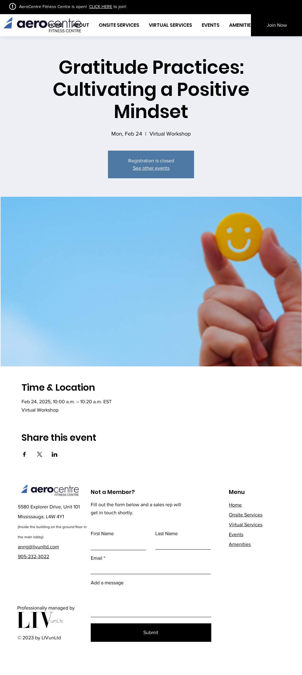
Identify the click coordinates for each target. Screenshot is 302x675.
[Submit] (151, 632)
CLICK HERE (100, 6)
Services (245, 524)
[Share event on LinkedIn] (55, 454)
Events (236, 534)
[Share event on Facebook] (24, 454)
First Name (102, 533)
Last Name (166, 533)
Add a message (107, 582)
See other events (151, 168)
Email (96, 558)
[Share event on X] (39, 454)
